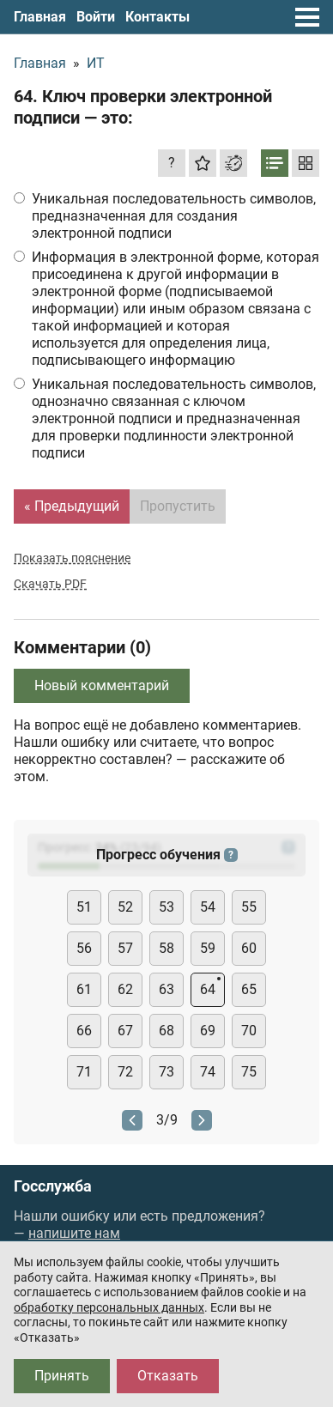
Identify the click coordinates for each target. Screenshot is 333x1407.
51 (84, 907)
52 (125, 907)
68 (166, 1030)
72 (125, 1072)
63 (166, 989)
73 (166, 1072)
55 (249, 907)
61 (84, 989)
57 (125, 948)
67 (125, 1030)
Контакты (157, 17)
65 (249, 989)
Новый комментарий (101, 685)
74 (207, 1072)
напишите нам (74, 1233)
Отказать (167, 1376)
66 (84, 1030)
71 (84, 1072)
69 (207, 1030)
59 (207, 948)
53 (166, 907)
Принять (61, 1376)
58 (166, 948)
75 (249, 1072)
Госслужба (53, 1186)
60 (249, 948)
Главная (40, 17)
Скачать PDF (50, 584)
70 (249, 1030)
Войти (95, 17)
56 (84, 948)
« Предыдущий (71, 506)
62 (125, 989)
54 (207, 907)
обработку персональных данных (109, 1307)
